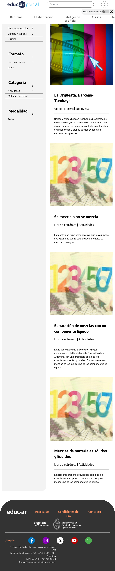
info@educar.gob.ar (47, 562)
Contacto (94, 511)
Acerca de (42, 511)
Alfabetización (43, 17)
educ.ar (15, 547)
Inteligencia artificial (72, 18)
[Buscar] (73, 4)
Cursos (96, 17)
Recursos (16, 17)
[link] (104, 4)
